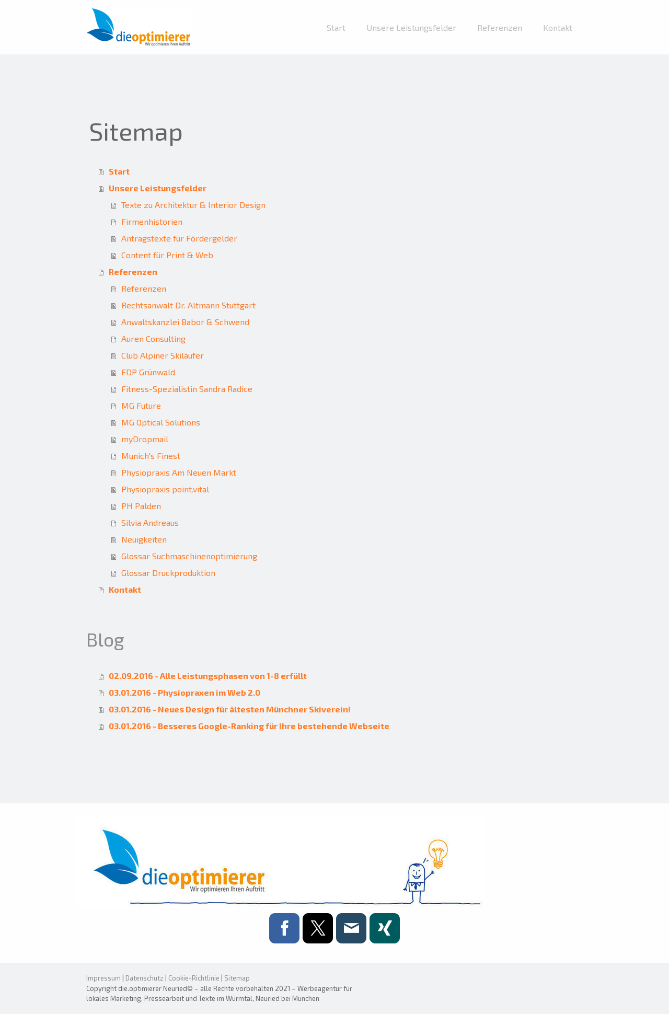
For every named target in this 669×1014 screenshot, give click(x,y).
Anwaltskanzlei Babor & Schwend (185, 322)
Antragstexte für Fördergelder (179, 238)
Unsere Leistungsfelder (411, 27)
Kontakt (557, 27)
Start (336, 27)
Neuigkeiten (144, 539)
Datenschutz (144, 978)
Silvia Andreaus (150, 522)
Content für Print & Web (167, 255)
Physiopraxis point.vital (165, 489)
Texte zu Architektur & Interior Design (193, 205)
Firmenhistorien (151, 221)
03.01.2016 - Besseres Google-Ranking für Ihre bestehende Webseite (249, 726)
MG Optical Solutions (160, 422)
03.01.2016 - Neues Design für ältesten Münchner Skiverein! (230, 709)
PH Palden (141, 506)
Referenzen (499, 27)
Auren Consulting (153, 338)
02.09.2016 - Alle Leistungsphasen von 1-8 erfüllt (208, 676)
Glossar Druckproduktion (168, 573)
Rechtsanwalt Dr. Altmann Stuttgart (188, 305)
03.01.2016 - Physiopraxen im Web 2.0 (184, 692)
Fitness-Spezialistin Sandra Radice (186, 389)
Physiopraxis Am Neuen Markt (178, 472)
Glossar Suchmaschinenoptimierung (189, 556)
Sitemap (237, 978)
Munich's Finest (150, 455)
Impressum (103, 978)
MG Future (141, 405)
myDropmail (144, 439)
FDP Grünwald (148, 372)
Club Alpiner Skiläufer (162, 355)
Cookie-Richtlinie (194, 978)
